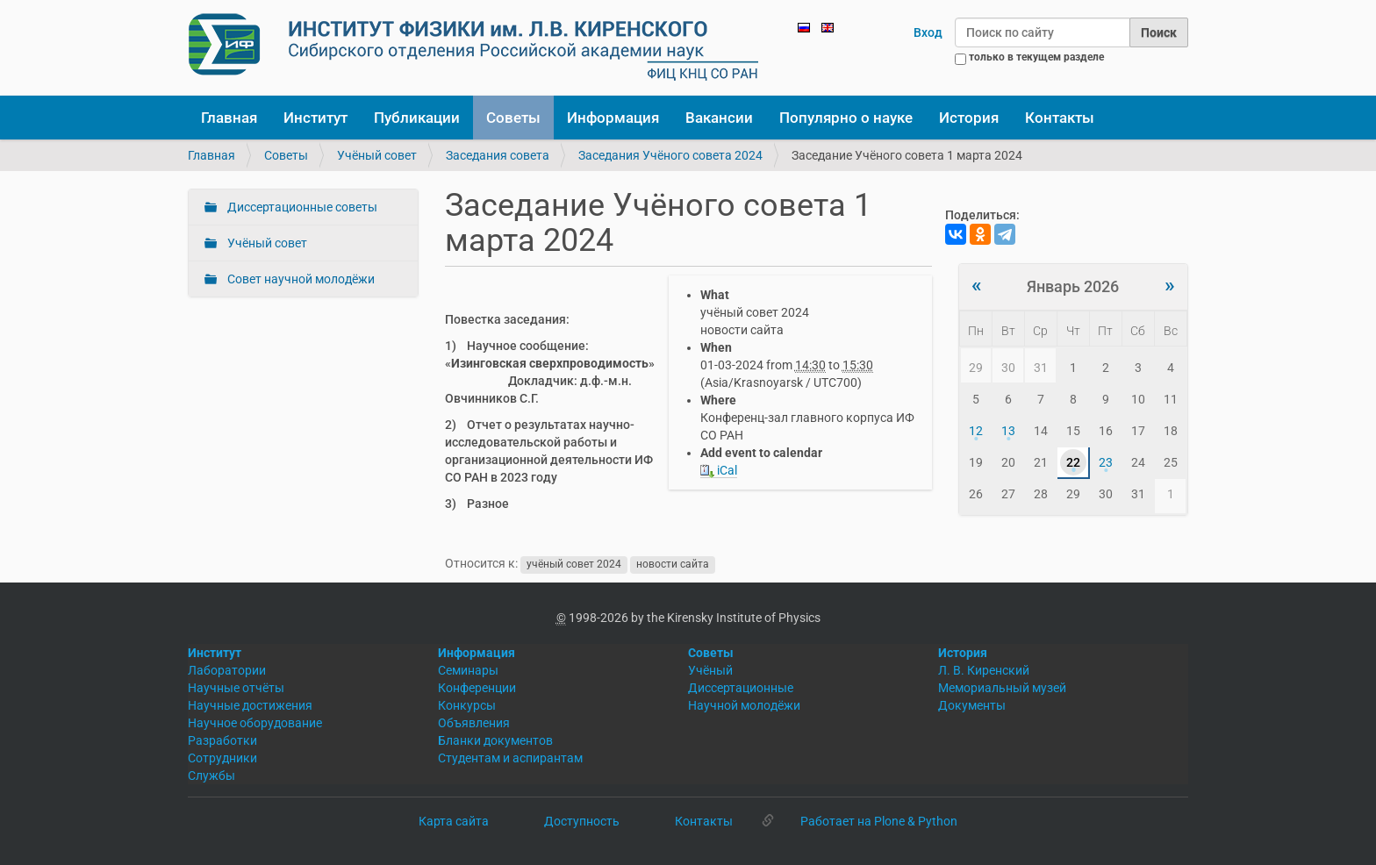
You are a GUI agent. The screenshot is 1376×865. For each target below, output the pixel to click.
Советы (513, 117)
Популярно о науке (846, 117)
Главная (229, 117)
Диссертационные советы (301, 207)
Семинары (468, 670)
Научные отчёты (236, 688)
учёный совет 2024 (574, 564)
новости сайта (672, 564)
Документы (972, 705)
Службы (211, 775)
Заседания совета (497, 155)
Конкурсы (467, 705)
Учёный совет (377, 155)
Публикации (417, 117)
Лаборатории (227, 670)
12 (976, 431)
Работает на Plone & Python (878, 821)
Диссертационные (740, 688)
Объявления (474, 723)
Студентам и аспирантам (510, 758)
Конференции (477, 688)
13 (1008, 431)
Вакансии (719, 117)
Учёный (710, 670)
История (969, 117)
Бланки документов (495, 740)
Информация (613, 117)
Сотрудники (222, 758)
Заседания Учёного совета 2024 (670, 155)
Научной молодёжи (744, 705)
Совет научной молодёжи (300, 279)
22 (1073, 462)
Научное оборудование (255, 723)
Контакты (1059, 117)
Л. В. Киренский (983, 670)
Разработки (222, 740)
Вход (928, 32)
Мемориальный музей (1002, 688)
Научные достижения (250, 705)
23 (1106, 462)
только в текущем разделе (1036, 57)
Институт (315, 117)
